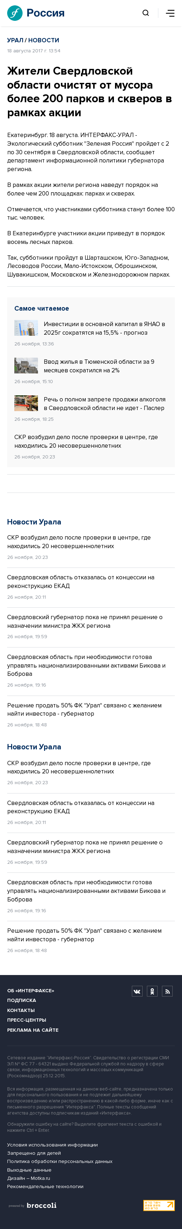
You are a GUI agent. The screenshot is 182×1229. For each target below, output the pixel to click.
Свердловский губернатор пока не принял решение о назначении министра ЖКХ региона (85, 621)
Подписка (21, 1000)
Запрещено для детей (34, 1153)
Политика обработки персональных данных (59, 1161)
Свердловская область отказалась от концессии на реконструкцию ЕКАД (80, 582)
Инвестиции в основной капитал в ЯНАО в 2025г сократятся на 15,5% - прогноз (89, 328)
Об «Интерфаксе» (30, 991)
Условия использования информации (52, 1145)
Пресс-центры (26, 1020)
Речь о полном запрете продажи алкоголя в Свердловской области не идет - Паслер (90, 403)
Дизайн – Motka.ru (28, 1178)
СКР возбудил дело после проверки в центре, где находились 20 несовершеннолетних (86, 441)
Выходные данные (29, 1170)
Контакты (21, 1010)
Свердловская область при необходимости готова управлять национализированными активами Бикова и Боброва (86, 665)
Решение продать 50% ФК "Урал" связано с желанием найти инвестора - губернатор (84, 710)
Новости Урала (34, 522)
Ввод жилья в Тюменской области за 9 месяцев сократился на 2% (84, 366)
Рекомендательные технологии (45, 1186)
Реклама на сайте (32, 1030)
